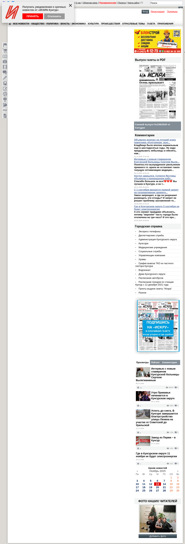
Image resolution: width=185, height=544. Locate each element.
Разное (142, 292)
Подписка (172, 11)
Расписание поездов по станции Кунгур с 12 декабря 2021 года (154, 283)
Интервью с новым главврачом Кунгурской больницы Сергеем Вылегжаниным (157, 374)
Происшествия (110, 23)
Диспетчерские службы (151, 235)
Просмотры (142, 362)
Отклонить (54, 16)
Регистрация (157, 11)
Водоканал (144, 270)
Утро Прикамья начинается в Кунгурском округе (163, 395)
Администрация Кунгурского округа (158, 239)
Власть (65, 23)
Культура (93, 23)
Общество (37, 23)
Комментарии (169, 362)
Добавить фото (157, 536)
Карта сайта (133, 3)
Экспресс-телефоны (150, 231)
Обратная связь (90, 3)
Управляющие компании (152, 255)
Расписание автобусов (151, 278)
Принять (33, 16)
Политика (52, 23)
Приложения (165, 23)
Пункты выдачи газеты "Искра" (155, 288)
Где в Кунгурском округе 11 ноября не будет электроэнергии (156, 455)
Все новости (21, 23)
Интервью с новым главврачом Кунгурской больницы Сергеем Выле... (156, 160)
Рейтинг (155, 362)
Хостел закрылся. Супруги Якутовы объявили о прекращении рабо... (155, 177)
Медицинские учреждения (153, 247)
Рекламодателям (107, 3)
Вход (145, 11)
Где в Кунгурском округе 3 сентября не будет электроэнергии (156, 207)
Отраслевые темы (133, 23)
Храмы (142, 259)
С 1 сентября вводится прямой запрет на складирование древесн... (156, 191)
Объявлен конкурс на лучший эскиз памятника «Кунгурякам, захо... (155, 141)
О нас (78, 3)
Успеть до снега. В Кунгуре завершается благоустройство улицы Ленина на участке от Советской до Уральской (157, 418)
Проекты (122, 3)
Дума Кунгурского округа (152, 274)
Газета (151, 23)
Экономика (79, 23)
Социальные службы (150, 251)
